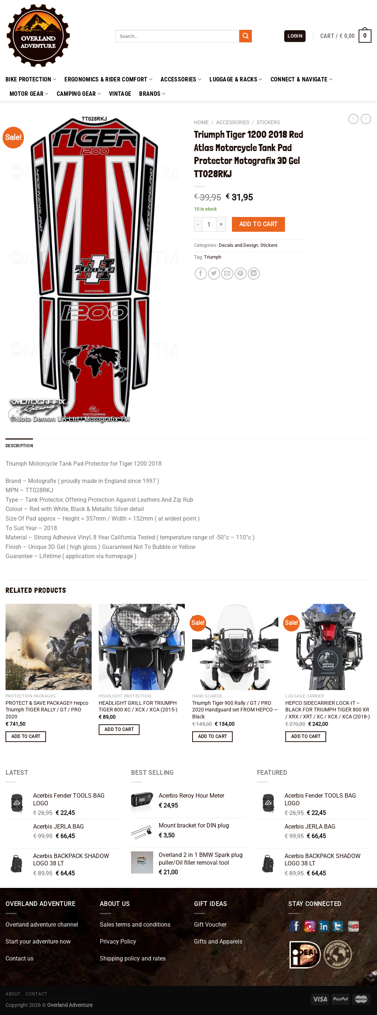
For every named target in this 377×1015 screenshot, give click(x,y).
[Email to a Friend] (227, 273)
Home (201, 122)
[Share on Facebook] (201, 273)
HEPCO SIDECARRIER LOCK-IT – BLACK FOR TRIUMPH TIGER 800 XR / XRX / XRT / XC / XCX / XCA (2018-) (327, 710)
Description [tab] (19, 445)
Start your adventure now (38, 941)
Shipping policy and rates (133, 958)
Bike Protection (31, 79)
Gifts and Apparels (218, 941)
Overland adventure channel (42, 924)
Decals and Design (238, 245)
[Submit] (245, 36)
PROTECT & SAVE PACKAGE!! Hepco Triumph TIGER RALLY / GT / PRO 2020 (47, 710)
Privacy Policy (118, 941)
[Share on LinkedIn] (254, 273)
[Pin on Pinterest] (241, 273)
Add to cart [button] (25, 736)
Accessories (181, 79)
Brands (152, 94)
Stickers (268, 122)
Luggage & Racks (235, 79)
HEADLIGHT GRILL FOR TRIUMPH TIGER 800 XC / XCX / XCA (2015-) (138, 706)
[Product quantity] (209, 224)
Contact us (20, 958)
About (13, 994)
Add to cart (258, 224)
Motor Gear (29, 94)
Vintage (120, 93)
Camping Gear (79, 94)
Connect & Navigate (301, 79)
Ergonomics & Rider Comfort (108, 79)
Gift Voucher (210, 924)
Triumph (212, 257)
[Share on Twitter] (214, 273)
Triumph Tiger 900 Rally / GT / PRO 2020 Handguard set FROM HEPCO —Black (235, 710)
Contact (36, 994)
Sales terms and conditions (135, 924)
